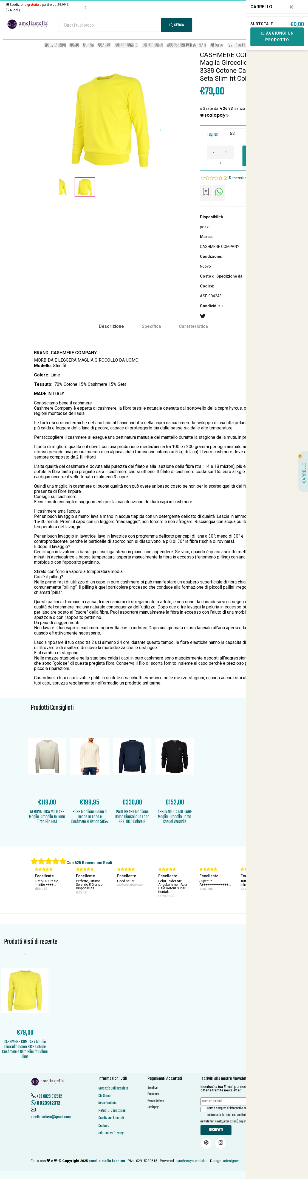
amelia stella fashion (107, 1161)
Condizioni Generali (111, 1118)
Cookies (103, 1126)
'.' (25, 955)
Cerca (176, 24)
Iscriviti (216, 1130)
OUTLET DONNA (125, 45)
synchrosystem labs (191, 1161)
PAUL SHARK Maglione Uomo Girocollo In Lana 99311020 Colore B (132, 817)
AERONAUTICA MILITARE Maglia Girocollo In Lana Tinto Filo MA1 (47, 817)
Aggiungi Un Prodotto (277, 36)
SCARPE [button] (103, 45)
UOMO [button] (74, 45)
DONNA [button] (88, 45)
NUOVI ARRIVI (55, 45)
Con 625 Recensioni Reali (89, 862)
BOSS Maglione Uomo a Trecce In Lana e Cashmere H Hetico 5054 (89, 817)
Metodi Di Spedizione (112, 1111)
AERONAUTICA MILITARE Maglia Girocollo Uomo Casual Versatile (174, 817)
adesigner (231, 1161)
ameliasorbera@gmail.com (51, 1117)
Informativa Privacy (110, 1133)
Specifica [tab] (151, 326)
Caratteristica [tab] (193, 326)
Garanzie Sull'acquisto (113, 1088)
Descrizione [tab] (111, 326)
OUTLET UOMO (151, 45)
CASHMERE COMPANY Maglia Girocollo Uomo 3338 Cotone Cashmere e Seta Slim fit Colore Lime (25, 1049)
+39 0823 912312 (49, 1096)
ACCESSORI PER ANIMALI (186, 45)
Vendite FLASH (240, 45)
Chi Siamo (104, 1096)
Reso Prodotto (107, 1103)
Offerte (216, 45)
